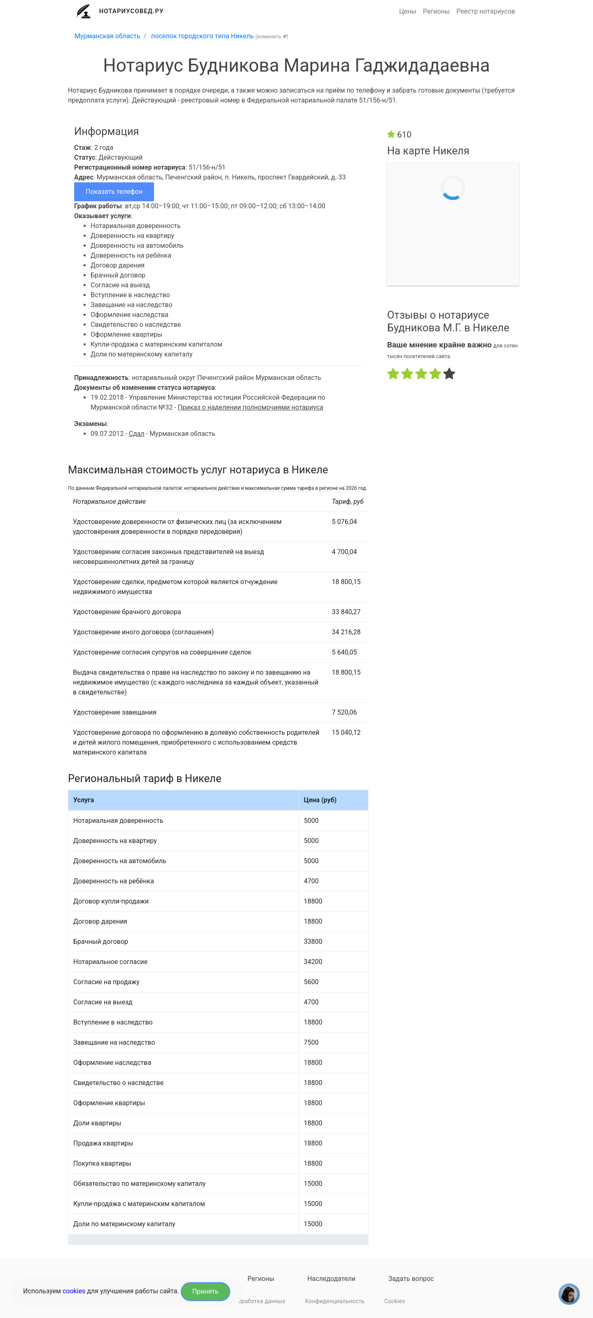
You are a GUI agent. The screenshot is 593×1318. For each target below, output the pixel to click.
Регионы (436, 11)
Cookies (394, 1301)
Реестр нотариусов (485, 11)
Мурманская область (107, 36)
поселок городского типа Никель (202, 36)
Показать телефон (114, 192)
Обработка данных (259, 1301)
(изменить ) (271, 36)
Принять (205, 1291)
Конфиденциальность (334, 1301)
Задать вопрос (411, 1279)
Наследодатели (331, 1279)
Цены (407, 11)
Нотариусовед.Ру (131, 11)
